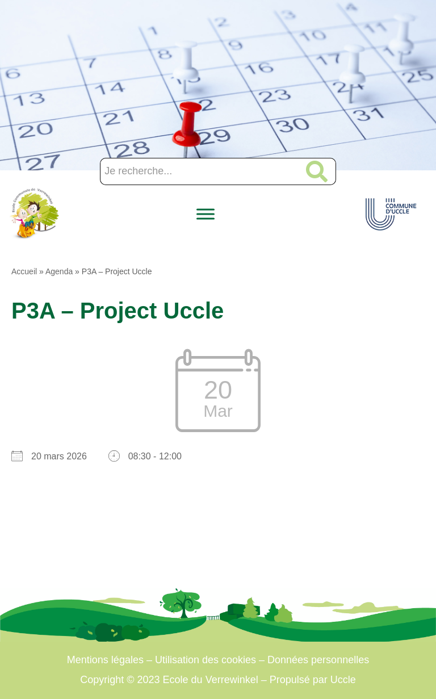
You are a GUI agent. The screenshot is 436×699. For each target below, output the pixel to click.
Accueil (24, 271)
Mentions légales (105, 659)
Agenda (59, 271)
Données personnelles (318, 659)
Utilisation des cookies (205, 659)
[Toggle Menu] (205, 213)
